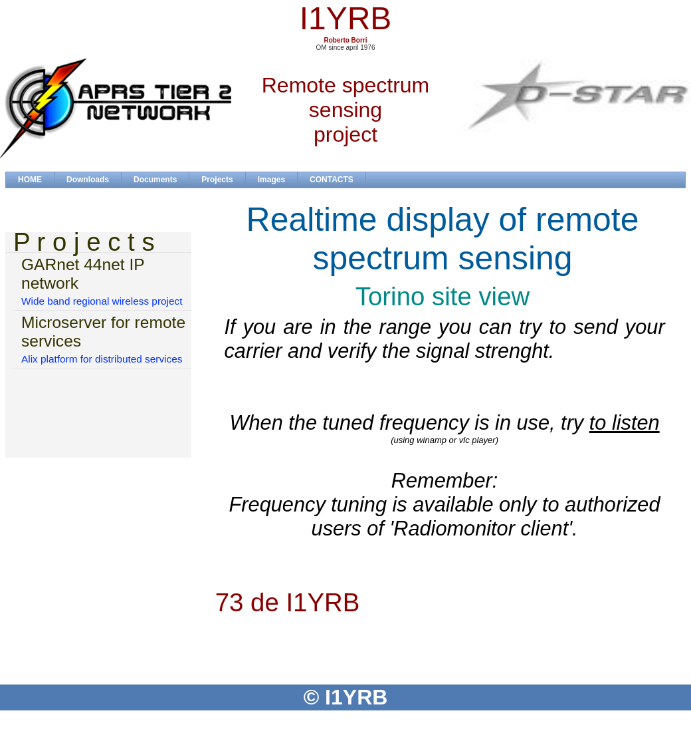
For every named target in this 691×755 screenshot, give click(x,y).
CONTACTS (331, 179)
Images (271, 179)
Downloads (87, 179)
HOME (30, 179)
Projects (217, 179)
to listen (624, 422)
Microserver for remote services (103, 331)
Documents (155, 179)
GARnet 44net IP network (82, 273)
